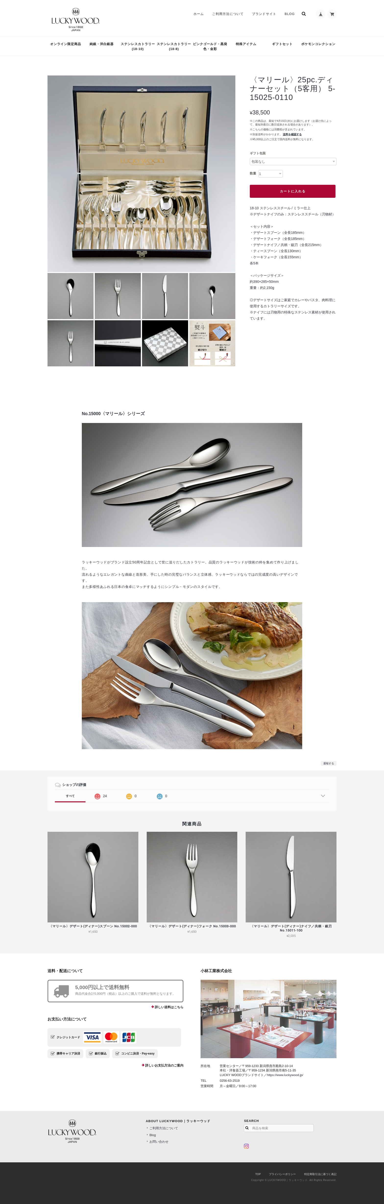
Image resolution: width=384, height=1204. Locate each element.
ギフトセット (282, 44)
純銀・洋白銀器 (102, 44)
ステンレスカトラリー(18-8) (174, 46)
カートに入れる (293, 191)
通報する (328, 763)
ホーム (198, 14)
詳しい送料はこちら (169, 1007)
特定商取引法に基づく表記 (320, 1174)
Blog (289, 14)
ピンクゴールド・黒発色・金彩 (210, 46)
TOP (258, 1174)
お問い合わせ (158, 1141)
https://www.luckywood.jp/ (285, 1075)
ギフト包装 (258, 153)
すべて (70, 796)
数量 (253, 173)
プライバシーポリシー (282, 1174)
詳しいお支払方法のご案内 (164, 1065)
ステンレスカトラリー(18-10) (138, 46)
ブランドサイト (264, 14)
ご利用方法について (227, 14)
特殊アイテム (246, 44)
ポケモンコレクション (318, 44)
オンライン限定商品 (65, 44)
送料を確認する (292, 134)
